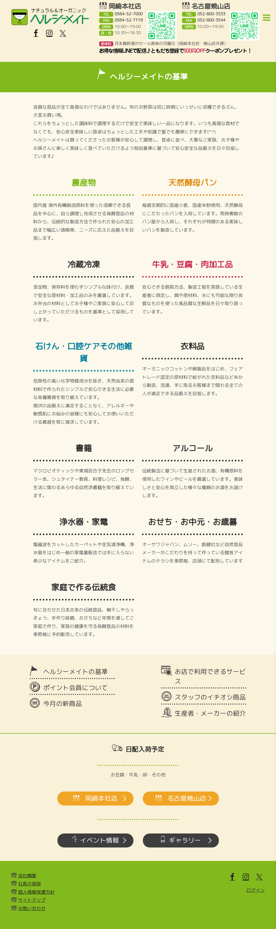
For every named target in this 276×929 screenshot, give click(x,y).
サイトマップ (32, 900)
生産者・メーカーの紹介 (210, 713)
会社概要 (27, 876)
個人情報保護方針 (36, 892)
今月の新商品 (62, 703)
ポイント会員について (75, 687)
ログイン (255, 890)
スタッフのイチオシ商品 (210, 697)
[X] (62, 33)
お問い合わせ (32, 908)
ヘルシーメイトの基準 (75, 671)
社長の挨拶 (29, 884)
